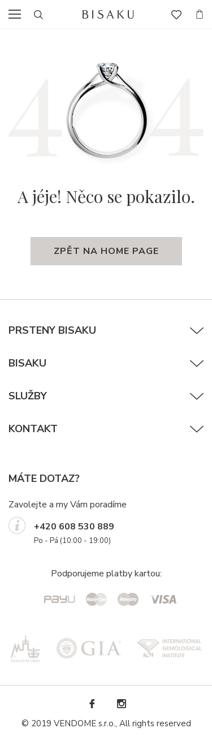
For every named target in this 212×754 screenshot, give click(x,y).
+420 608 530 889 (74, 526)
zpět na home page (106, 251)
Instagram (121, 704)
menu (18, 14)
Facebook (91, 704)
